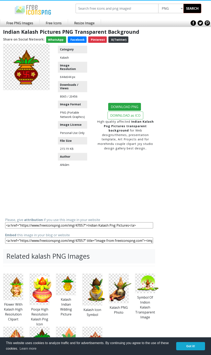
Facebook (77, 40)
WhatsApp (56, 40)
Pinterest (97, 40)
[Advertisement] (26, 153)
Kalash (64, 57)
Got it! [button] (190, 346)
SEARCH (192, 8)
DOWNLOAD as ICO (125, 115)
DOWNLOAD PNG (124, 107)
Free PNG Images (19, 23)
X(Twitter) (118, 40)
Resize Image (84, 23)
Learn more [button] (28, 348)
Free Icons (54, 23)
